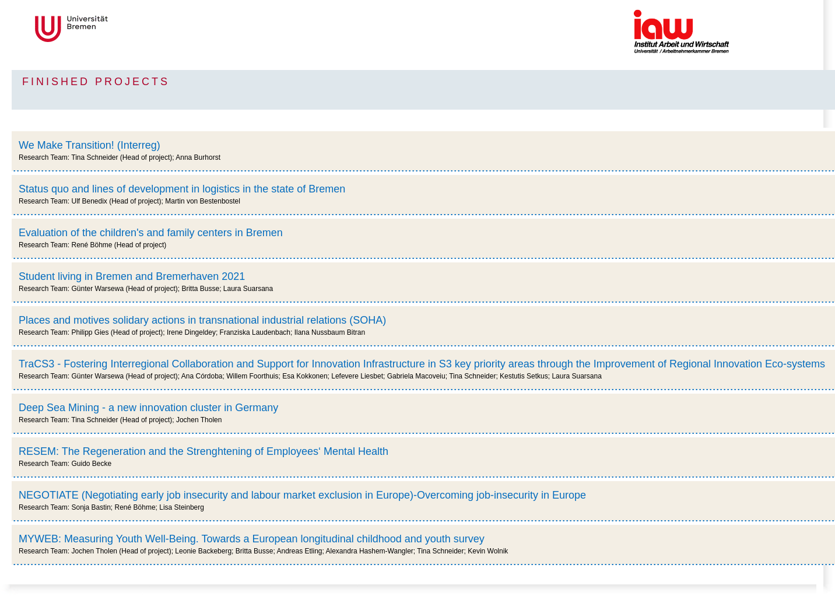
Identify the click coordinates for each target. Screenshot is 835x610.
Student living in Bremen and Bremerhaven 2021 (132, 276)
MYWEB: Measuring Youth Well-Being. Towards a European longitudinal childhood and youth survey (252, 539)
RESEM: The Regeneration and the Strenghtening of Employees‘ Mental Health (203, 451)
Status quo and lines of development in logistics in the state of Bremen (182, 189)
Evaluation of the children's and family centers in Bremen (151, 233)
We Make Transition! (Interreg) (89, 145)
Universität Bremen (110, 29)
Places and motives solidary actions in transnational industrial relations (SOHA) (202, 320)
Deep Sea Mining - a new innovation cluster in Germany (148, 407)
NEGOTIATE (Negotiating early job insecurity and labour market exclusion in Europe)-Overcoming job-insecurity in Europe (302, 495)
